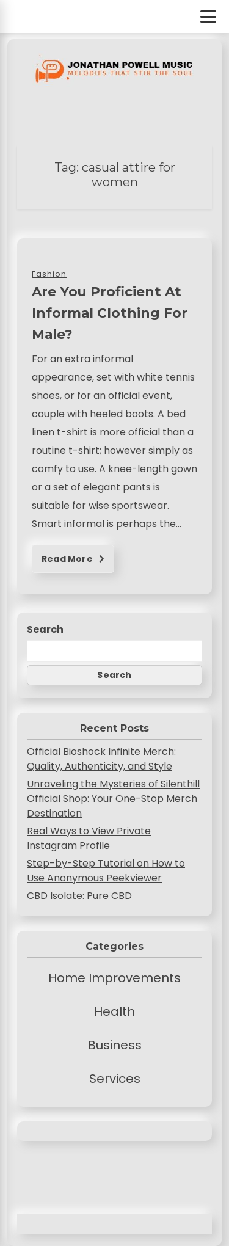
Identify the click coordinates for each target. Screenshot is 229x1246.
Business (115, 1045)
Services (114, 1078)
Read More (73, 559)
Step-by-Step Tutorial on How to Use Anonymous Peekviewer (106, 870)
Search (45, 629)
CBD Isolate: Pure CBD (79, 896)
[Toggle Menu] (208, 16)
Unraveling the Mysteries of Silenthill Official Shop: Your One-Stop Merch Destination (113, 798)
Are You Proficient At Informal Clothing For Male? (109, 312)
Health (114, 1011)
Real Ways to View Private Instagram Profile (89, 838)
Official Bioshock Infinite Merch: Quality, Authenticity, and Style (101, 759)
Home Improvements (114, 977)
